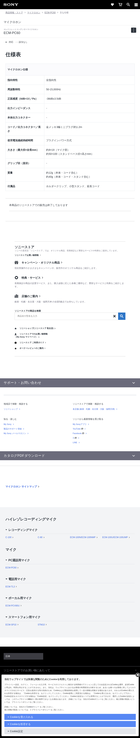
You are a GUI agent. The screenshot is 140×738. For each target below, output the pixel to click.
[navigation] (133, 30)
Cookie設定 (16, 731)
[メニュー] (136, 4)
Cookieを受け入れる (21, 717)
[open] (128, 4)
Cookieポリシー (32, 707)
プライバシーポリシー (41, 710)
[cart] (120, 4)
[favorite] (112, 4)
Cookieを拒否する (20, 724)
